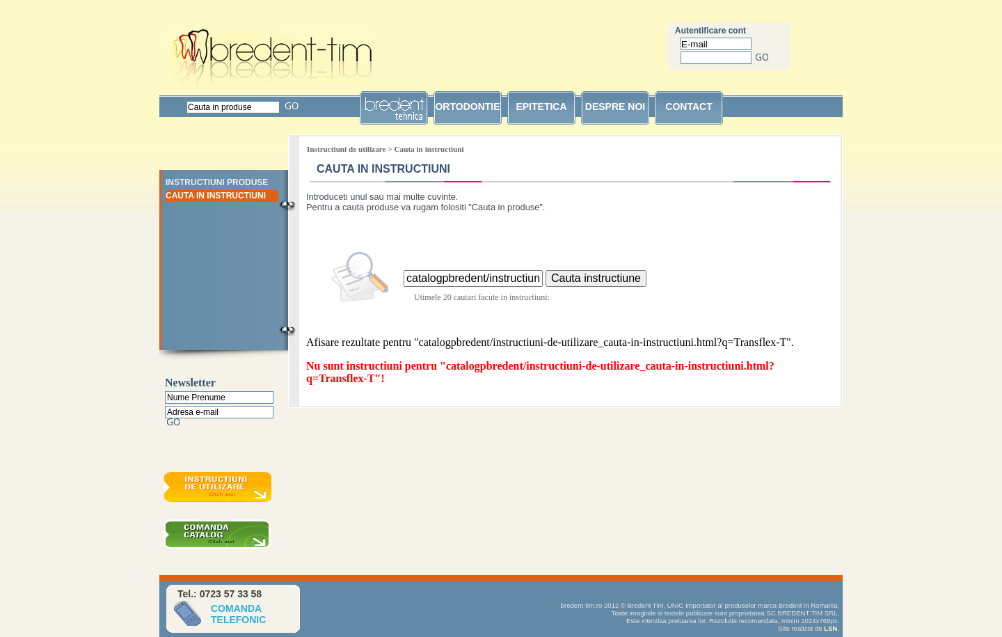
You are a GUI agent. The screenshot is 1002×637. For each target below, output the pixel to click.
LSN (830, 628)
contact (688, 106)
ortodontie (467, 106)
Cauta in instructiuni (216, 195)
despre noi (615, 106)
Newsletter (190, 382)
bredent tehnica (394, 112)
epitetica (541, 106)
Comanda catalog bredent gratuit (219, 536)
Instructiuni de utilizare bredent (219, 488)
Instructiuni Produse (217, 182)
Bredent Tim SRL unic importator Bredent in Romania (268, 57)
